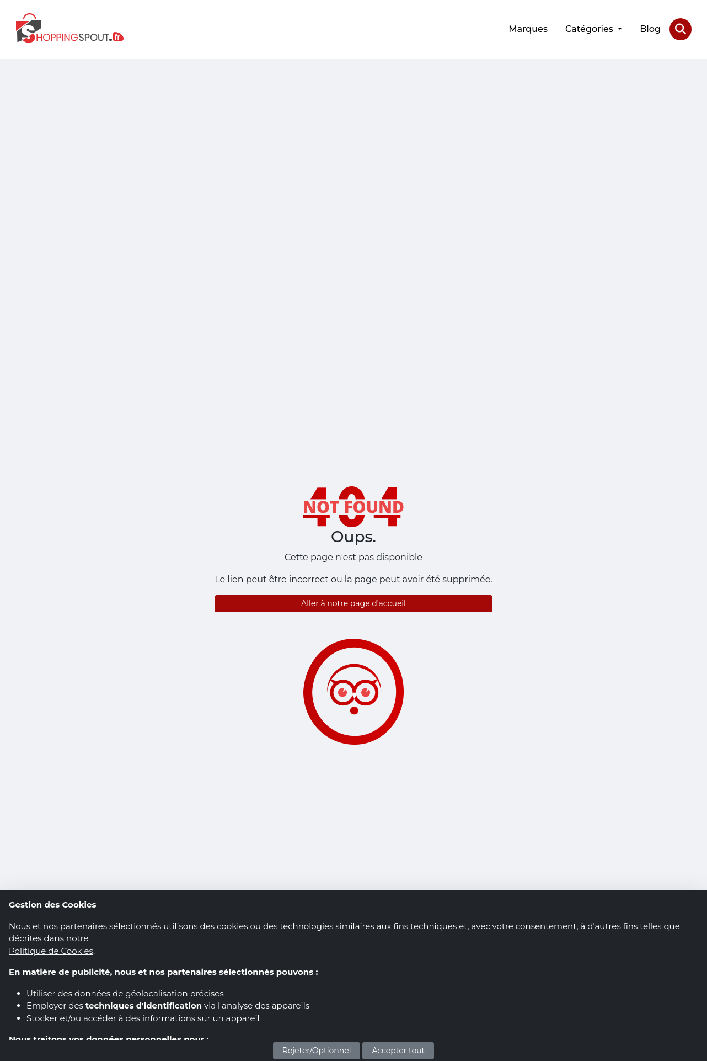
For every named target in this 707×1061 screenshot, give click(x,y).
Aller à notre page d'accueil (353, 603)
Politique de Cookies (51, 951)
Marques (528, 29)
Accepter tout (398, 1050)
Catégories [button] (590, 29)
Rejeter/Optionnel (316, 1050)
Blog (650, 29)
